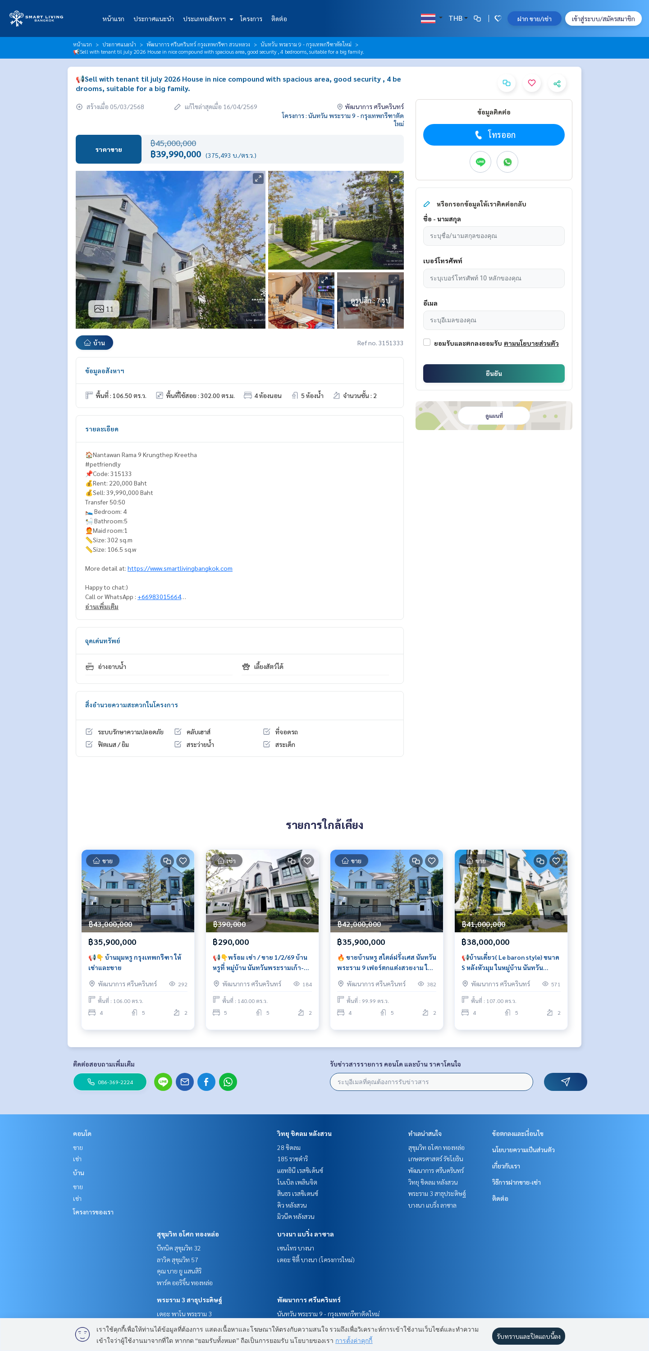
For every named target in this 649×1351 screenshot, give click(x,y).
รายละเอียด (102, 429)
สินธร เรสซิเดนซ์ (297, 1193)
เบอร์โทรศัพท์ (442, 260)
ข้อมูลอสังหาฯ (104, 370)
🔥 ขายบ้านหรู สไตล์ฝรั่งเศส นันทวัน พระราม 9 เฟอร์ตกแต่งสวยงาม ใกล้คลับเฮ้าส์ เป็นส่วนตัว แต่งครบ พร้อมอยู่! (386, 967)
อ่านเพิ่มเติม (102, 606)
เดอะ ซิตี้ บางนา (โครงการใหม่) (316, 1259)
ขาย (78, 1147)
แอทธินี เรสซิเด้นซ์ (300, 1170)
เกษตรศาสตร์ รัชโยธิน (435, 1158)
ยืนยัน (494, 373)
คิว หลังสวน (292, 1205)
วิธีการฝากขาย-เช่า (516, 1182)
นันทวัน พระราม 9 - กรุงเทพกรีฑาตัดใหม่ (306, 44)
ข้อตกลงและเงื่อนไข (518, 1133)
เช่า (77, 1158)
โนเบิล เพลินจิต (297, 1182)
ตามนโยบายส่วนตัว (531, 343)
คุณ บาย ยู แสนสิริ (179, 1271)
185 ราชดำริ (292, 1158)
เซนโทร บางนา (295, 1248)
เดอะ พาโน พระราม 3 (184, 1314)
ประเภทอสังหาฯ (207, 18)
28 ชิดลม (289, 1147)
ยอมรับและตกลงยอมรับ (468, 343)
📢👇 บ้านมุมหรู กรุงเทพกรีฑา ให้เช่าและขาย (134, 966)
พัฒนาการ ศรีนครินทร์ (309, 1300)
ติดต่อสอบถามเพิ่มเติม (104, 1064)
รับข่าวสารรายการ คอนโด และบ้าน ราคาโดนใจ (395, 1064)
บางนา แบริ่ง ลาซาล (305, 1234)
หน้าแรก (113, 18)
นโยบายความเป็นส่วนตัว (523, 1149)
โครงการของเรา (93, 1212)
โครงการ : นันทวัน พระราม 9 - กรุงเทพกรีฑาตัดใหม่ (343, 119)
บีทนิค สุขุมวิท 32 (179, 1248)
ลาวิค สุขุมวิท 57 (177, 1259)
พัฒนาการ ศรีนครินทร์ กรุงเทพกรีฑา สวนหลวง (198, 44)
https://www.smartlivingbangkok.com (180, 568)
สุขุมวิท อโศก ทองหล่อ (188, 1234)
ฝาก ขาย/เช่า (534, 18)
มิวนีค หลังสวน (296, 1216)
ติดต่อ (279, 18)
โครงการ (251, 18)
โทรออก (494, 134)
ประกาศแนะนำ (153, 18)
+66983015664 (159, 596)
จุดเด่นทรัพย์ (102, 641)
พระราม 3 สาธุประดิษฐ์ (189, 1300)
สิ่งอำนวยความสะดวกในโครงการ (131, 705)
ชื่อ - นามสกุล (442, 219)
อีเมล (430, 303)
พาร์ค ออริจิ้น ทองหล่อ (185, 1282)
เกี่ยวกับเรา (506, 1166)
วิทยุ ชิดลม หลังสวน (304, 1133)
